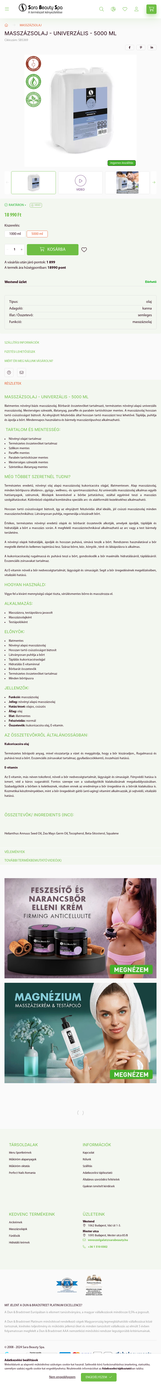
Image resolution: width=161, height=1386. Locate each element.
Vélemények (14, 852)
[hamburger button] (7, 9)
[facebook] (129, 47)
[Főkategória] (6, 25)
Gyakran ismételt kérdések (99, 1186)
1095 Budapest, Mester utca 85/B (108, 1235)
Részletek (12, 383)
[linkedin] (152, 47)
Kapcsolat (88, 1152)
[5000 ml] (37, 234)
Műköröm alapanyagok (22, 1159)
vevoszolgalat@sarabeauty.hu (108, 1240)
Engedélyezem (96, 1377)
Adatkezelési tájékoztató (97, 1173)
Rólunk (87, 1159)
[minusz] (7, 249)
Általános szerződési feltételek (101, 1179)
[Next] (154, 182)
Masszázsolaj (30, 25)
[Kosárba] (52, 249)
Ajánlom (21, 372)
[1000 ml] (15, 234)
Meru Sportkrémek (20, 1152)
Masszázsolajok (18, 1229)
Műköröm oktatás (19, 1166)
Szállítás (87, 1166)
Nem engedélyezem (62, 1377)
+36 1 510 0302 (97, 1246)
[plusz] (21, 249)
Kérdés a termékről (8, 372)
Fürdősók (14, 1235)
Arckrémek (15, 1222)
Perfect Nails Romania (22, 1173)
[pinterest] (140, 47)
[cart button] (151, 9)
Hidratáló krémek (19, 1242)
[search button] (101, 9)
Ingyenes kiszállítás (121, 163)
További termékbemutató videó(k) (33, 860)
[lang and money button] (113, 9)
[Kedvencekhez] (84, 249)
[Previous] (7, 182)
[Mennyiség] (14, 249)
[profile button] (125, 9)
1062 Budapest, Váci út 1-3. (104, 1225)
